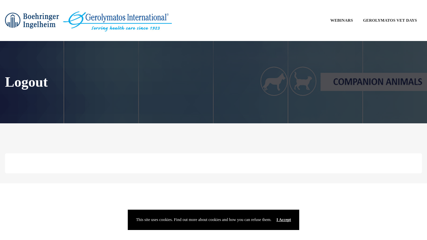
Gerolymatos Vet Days (390, 20)
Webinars (341, 20)
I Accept (284, 219)
